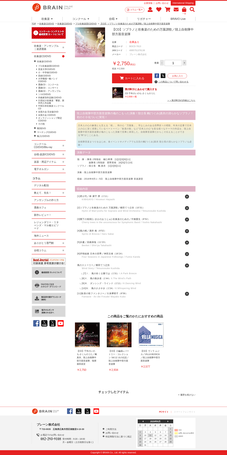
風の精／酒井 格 (88, 230)
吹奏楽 (47, 18)
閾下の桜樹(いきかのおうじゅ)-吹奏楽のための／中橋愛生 (110, 219)
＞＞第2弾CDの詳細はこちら (181, 100)
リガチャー (144, 18)
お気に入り (177, 76)
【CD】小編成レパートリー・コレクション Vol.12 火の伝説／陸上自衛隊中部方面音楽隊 (119, 357)
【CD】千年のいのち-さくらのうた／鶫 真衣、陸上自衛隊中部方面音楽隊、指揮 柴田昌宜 (87, 357)
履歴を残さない (187, 395)
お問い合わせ (162, 3)
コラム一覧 (136, 9)
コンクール (80, 18)
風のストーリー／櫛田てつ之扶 (93, 265)
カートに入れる (132, 78)
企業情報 (148, 3)
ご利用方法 (111, 429)
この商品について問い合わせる (172, 81)
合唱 (113, 18)
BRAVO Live (178, 18)
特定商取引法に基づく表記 (119, 436)
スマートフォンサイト (184, 412)
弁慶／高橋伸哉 (88, 242)
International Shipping (183, 3)
